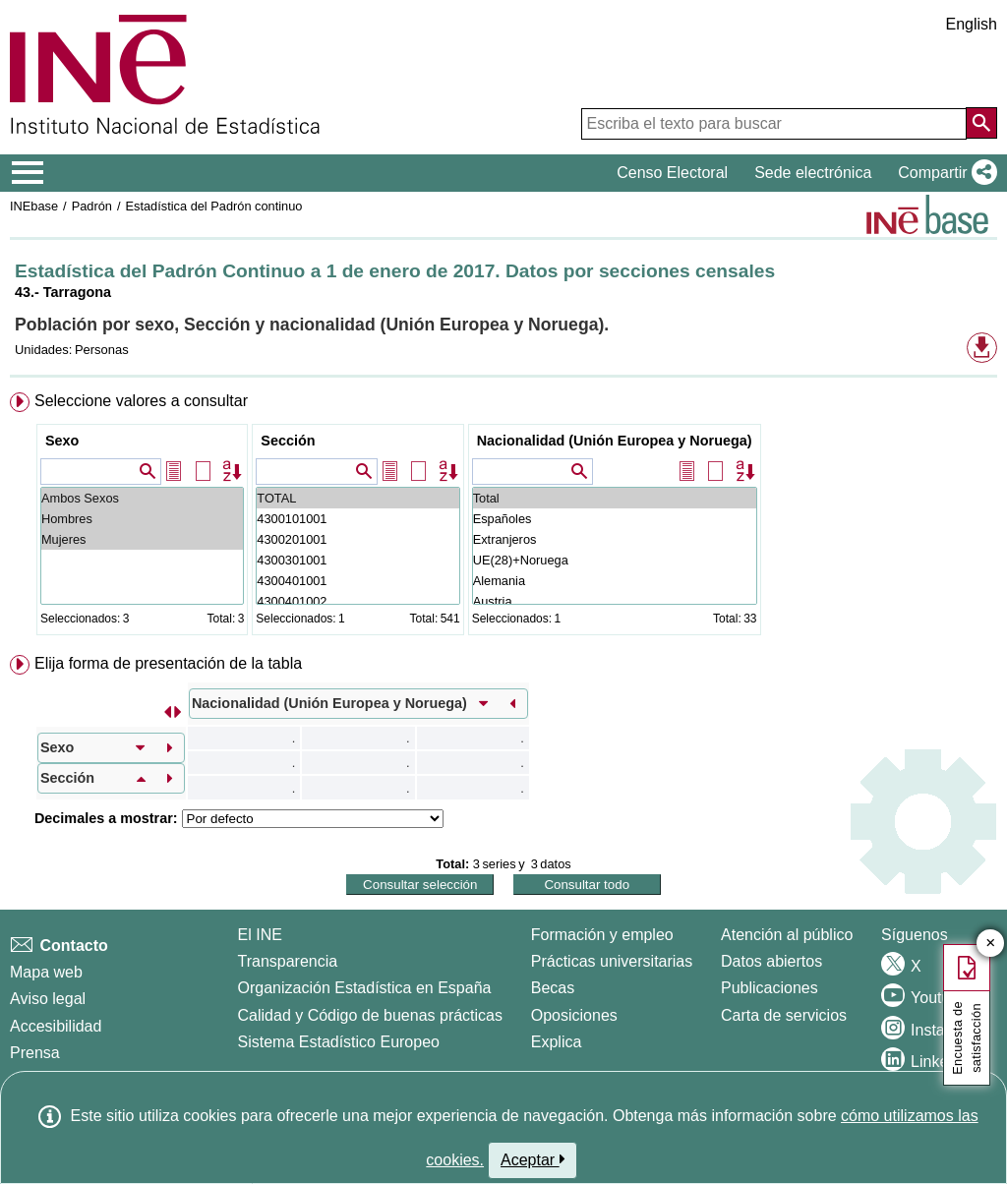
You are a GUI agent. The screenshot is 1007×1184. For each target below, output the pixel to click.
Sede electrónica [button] (812, 172)
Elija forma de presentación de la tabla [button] (168, 663)
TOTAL (357, 498)
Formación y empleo (602, 934)
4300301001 (357, 560)
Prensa (35, 1052)
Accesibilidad (55, 1026)
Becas (552, 987)
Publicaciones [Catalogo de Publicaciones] (769, 987)
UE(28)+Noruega (614, 560)
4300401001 (357, 580)
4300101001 (357, 518)
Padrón (92, 206)
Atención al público (787, 934)
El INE (260, 934)
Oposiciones (574, 1015)
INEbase (34, 206)
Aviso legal (48, 998)
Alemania (614, 580)
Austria (614, 601)
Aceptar (532, 1159)
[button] (943, 173)
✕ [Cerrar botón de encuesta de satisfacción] (990, 943)
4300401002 (357, 601)
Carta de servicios (784, 1015)
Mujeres (142, 539)
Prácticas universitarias (612, 961)
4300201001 (357, 539)
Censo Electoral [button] (672, 172)
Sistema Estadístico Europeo (339, 1042)
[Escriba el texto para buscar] (774, 124)
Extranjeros (614, 539)
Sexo (62, 440)
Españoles (614, 518)
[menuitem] (503, 517)
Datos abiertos (771, 961)
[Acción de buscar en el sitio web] (981, 123)
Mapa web (46, 972)
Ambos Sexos (142, 498)
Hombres (142, 518)
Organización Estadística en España (365, 987)
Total (614, 498)
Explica (556, 1042)
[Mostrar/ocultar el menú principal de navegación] (28, 173)
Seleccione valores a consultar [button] (141, 400)
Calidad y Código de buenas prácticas (371, 1015)
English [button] (971, 24)
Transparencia (288, 961)
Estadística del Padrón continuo (213, 206)
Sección (288, 440)
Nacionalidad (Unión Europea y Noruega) (614, 440)
